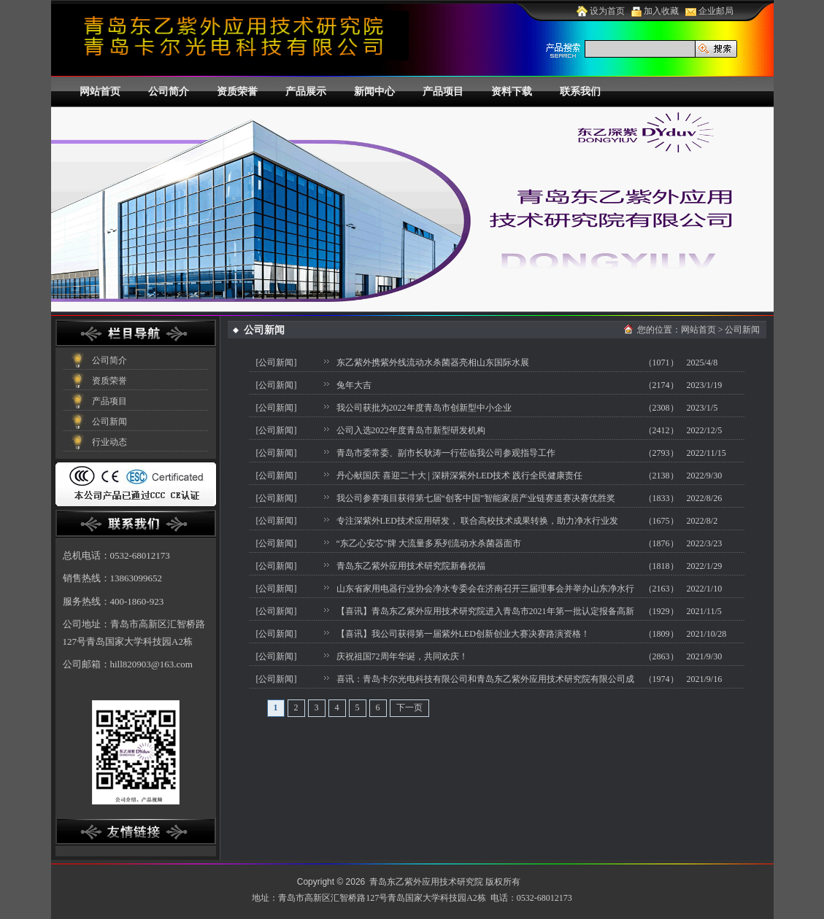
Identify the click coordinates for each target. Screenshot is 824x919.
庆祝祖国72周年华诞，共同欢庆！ (402, 656)
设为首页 (601, 11)
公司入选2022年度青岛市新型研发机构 (410, 430)
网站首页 (100, 91)
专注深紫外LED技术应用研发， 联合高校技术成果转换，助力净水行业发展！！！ (477, 523)
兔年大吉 (353, 385)
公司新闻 (109, 421)
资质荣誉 (237, 91)
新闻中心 (374, 91)
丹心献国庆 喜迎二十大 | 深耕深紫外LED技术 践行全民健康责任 (459, 475)
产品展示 (305, 91)
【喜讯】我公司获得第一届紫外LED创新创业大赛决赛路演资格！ (463, 634)
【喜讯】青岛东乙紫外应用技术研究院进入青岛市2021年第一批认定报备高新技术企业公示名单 (485, 613)
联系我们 (580, 91)
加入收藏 (655, 11)
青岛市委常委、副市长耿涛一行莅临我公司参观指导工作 (445, 453)
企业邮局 (709, 11)
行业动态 (109, 442)
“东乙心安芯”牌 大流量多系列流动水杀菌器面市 (429, 543)
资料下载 (511, 91)
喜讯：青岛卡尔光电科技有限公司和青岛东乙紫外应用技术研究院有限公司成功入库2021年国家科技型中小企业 (485, 681)
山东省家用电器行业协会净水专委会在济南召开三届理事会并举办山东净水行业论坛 (485, 590)
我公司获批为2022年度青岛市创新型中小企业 (424, 408)
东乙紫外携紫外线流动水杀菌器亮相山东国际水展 (432, 362)
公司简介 (168, 91)
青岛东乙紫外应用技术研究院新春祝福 (410, 566)
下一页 (409, 707)
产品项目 (443, 91)
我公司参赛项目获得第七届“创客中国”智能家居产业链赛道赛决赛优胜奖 (476, 498)
